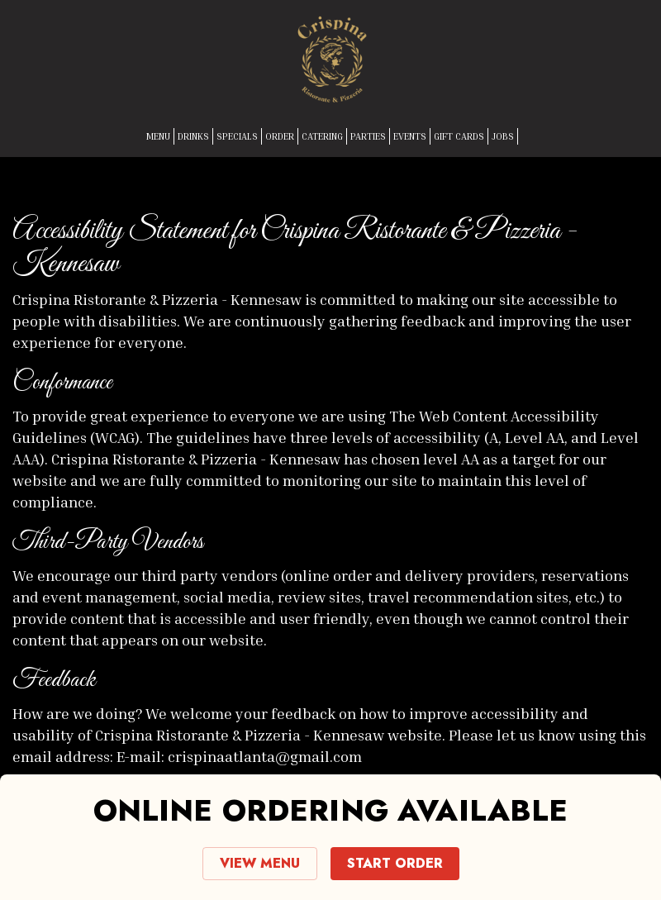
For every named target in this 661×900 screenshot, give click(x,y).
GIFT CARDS (459, 136)
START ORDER (395, 863)
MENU (158, 136)
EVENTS (409, 136)
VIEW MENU (260, 863)
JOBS (503, 136)
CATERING (322, 136)
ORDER (279, 136)
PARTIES (368, 136)
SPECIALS (237, 136)
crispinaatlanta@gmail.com (265, 756)
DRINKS (193, 136)
